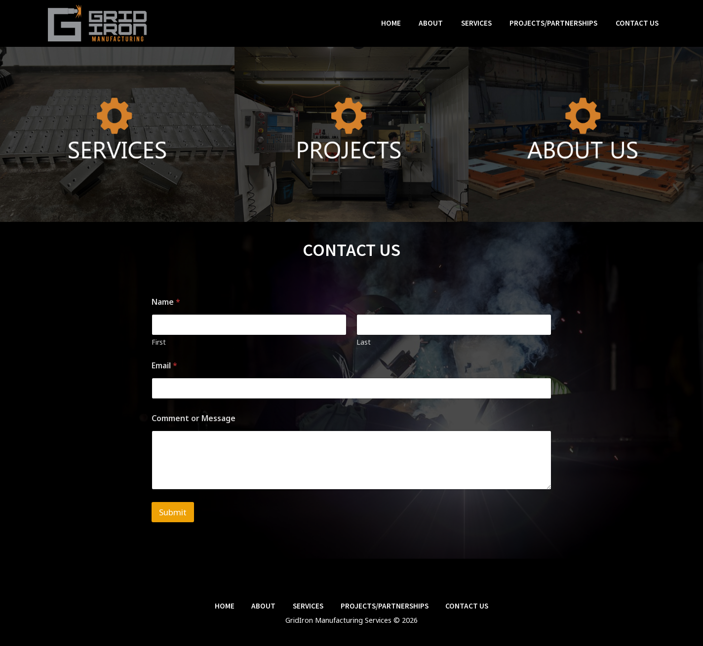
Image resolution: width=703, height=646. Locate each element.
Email (164, 365)
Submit (173, 512)
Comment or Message (193, 418)
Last (363, 342)
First (159, 342)
